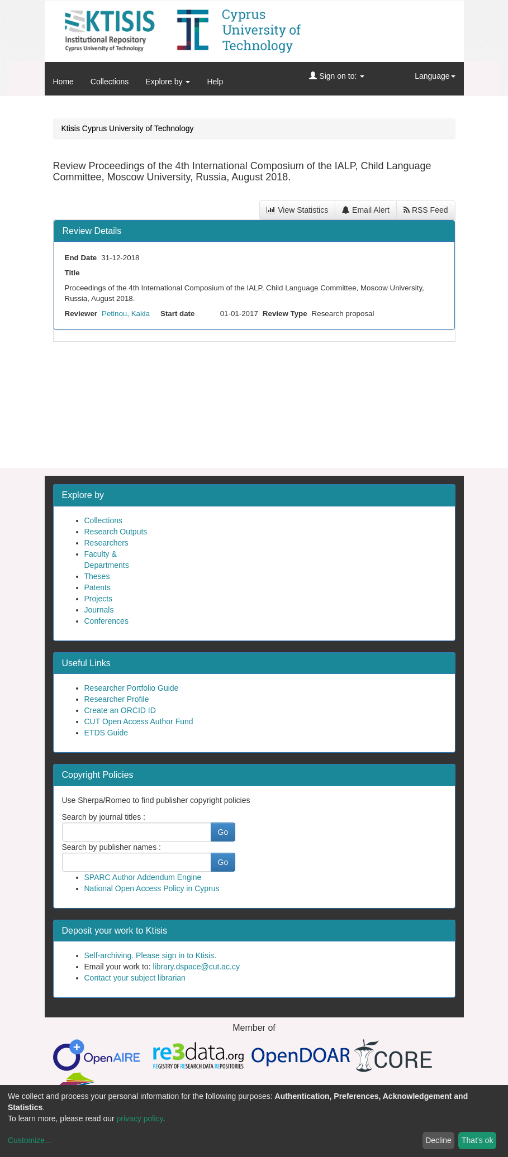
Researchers (106, 542)
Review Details (92, 231)
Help (215, 81)
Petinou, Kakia (126, 313)
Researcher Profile (116, 699)
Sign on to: (336, 75)
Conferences (106, 620)
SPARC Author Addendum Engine (143, 877)
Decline (438, 1140)
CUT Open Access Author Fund (138, 721)
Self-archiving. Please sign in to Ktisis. (150, 955)
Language (435, 75)
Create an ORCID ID (120, 710)
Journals (99, 609)
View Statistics (297, 209)
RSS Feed (425, 209)
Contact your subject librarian (135, 977)
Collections (110, 81)
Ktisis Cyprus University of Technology (127, 128)
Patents (97, 587)
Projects (98, 598)
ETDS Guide (106, 732)
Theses (97, 576)
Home (63, 81)
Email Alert (366, 209)
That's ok (477, 1140)
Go (223, 832)
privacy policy (140, 1118)
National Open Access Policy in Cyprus (152, 888)
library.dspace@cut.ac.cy (196, 966)
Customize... (29, 1140)
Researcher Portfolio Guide (131, 687)
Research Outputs (116, 531)
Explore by (167, 81)
